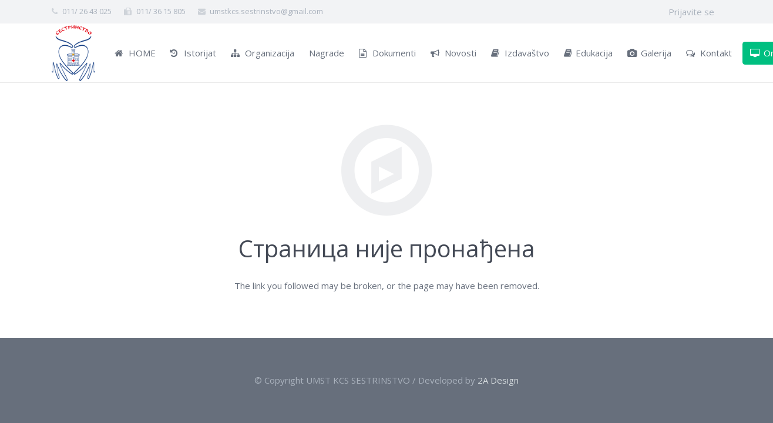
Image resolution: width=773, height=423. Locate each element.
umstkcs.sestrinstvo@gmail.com (266, 11)
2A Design (498, 380)
